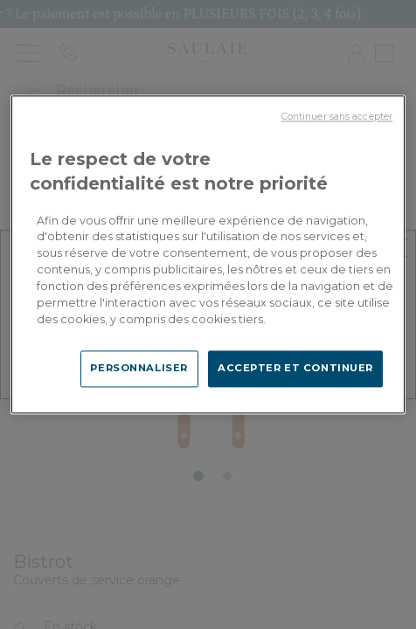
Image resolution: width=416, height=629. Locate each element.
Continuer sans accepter (336, 116)
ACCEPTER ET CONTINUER (295, 368)
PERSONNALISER (138, 368)
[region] (208, 254)
